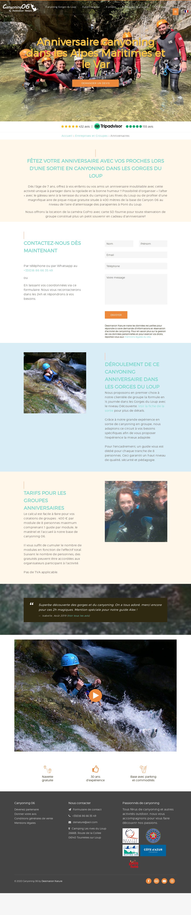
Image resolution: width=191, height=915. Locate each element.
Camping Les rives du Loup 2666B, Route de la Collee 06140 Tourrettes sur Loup (87, 833)
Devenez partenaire (26, 809)
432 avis (75, 126)
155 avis (139, 126)
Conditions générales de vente (33, 818)
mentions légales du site (137, 336)
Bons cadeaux (180, 6)
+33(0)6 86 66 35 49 (38, 270)
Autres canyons (91, 6)
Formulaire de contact (84, 809)
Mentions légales (25, 822)
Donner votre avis (25, 813)
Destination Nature (52, 881)
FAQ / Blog (160, 6)
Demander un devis (96, 83)
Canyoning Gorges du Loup (61, 6)
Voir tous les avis (78, 615)
